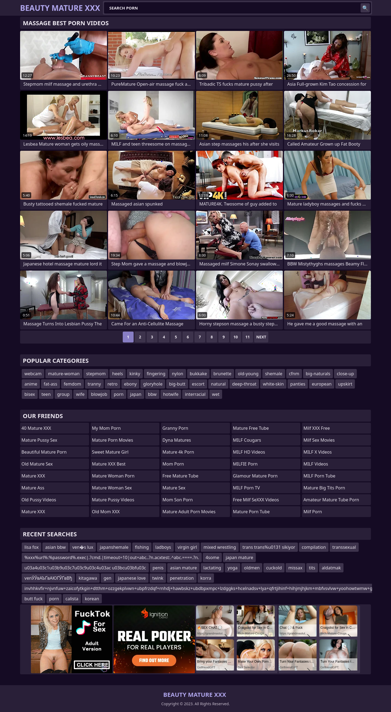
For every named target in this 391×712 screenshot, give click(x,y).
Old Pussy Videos (38, 500)
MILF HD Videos (249, 452)
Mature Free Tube (251, 428)
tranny (94, 384)
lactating (212, 568)
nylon (177, 374)
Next (261, 336)
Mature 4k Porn (178, 452)
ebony (130, 384)
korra (205, 578)
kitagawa (88, 578)
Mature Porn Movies (112, 440)
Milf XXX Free (316, 428)
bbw (152, 394)
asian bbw (55, 547)
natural (218, 384)
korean (92, 599)
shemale (273, 374)
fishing (142, 547)
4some (212, 557)
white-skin (273, 384)
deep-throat (244, 384)
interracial (195, 394)
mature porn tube (251, 512)
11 (247, 336)
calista (71, 599)
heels (117, 374)
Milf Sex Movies (319, 440)
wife (80, 394)
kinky (135, 374)
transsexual (344, 547)
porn (119, 394)
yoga (233, 568)
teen (46, 394)
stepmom (96, 374)
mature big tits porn (324, 488)
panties (297, 384)
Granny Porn (175, 428)
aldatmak (331, 568)
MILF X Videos (317, 452)
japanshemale (114, 547)
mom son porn (177, 500)
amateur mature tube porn (331, 500)
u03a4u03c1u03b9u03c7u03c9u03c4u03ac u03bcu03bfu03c (85, 568)
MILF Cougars (247, 440)
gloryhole (152, 384)
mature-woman (64, 374)
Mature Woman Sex (112, 488)
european (322, 384)
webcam (33, 374)
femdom (72, 384)
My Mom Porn (106, 428)
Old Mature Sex (37, 464)
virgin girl (187, 547)
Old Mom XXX (106, 512)
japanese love (132, 578)
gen (107, 578)
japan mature (239, 557)
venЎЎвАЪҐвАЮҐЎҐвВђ (48, 578)
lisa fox (31, 547)
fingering (156, 374)
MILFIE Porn (245, 464)
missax (295, 568)
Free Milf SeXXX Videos (256, 500)
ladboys (163, 547)
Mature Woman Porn (113, 476)
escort (198, 384)
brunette (222, 374)
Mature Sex (173, 488)
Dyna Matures (176, 440)
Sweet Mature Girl (110, 452)
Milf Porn (312, 512)
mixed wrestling (219, 547)
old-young (248, 374)
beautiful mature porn (44, 452)
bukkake (198, 374)
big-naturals (318, 374)
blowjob (99, 394)
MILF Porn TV (246, 488)
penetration (182, 578)
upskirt (345, 384)
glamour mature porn (255, 476)
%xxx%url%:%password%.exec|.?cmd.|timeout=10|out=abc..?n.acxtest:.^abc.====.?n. (111, 557)
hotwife (171, 394)
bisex (29, 394)
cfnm (294, 374)
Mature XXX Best (109, 464)
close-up (345, 374)
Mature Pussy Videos (113, 500)
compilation (314, 547)
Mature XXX (33, 476)
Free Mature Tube (180, 476)
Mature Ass (32, 488)
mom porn (173, 464)
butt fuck (33, 599)
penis (158, 568)
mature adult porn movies (188, 512)
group (63, 394)
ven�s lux (82, 547)
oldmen (252, 568)
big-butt (177, 384)
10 (236, 336)
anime (30, 384)
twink (157, 578)
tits (312, 568)
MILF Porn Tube (319, 476)
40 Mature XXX (36, 428)
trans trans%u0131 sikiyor (268, 547)
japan (135, 394)
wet (215, 394)
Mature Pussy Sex (39, 440)
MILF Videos (315, 464)
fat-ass (50, 384)
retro (113, 384)
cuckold (274, 568)
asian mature (183, 568)
